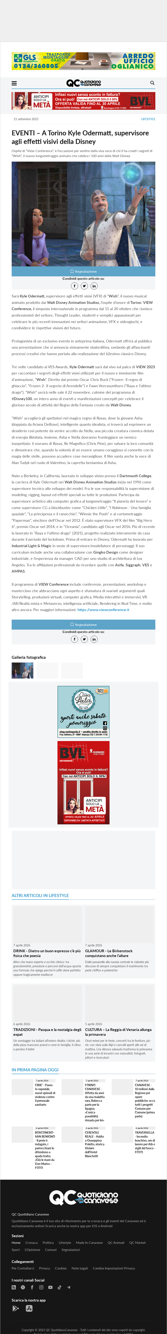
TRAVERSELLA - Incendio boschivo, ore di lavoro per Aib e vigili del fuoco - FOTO (145, 1142)
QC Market (137, 1242)
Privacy (44, 1268)
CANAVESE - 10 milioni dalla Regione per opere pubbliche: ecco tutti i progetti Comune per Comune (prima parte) (145, 1100)
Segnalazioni (71, 1250)
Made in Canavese (89, 1242)
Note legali (80, 1268)
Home (16, 1242)
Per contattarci (23, 1268)
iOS (94, 1226)
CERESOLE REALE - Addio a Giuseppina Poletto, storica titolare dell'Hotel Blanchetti (94, 1144)
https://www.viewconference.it (103, 609)
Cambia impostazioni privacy (114, 1268)
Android (106, 1226)
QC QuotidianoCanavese (61, 1330)
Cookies (61, 1268)
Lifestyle (148, 119)
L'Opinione (32, 1250)
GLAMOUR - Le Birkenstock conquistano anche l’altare (109, 953)
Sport (16, 1250)
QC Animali (116, 1242)
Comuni (51, 1250)
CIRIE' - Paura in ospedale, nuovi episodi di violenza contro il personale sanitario (45, 1094)
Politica (48, 1242)
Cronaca (31, 1242)
